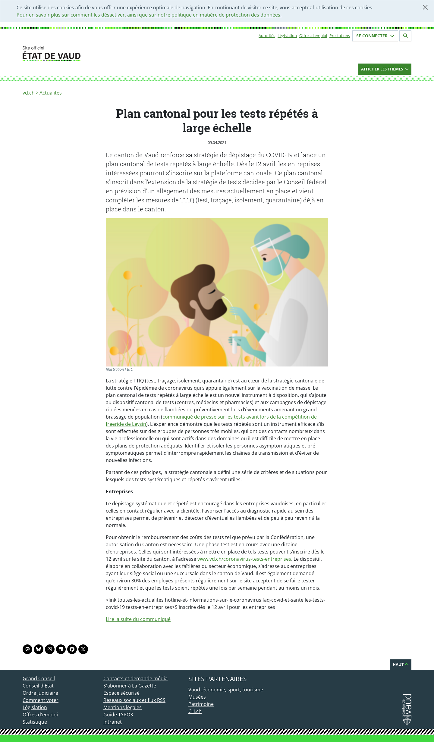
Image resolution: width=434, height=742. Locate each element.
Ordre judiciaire (40, 693)
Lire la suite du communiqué (138, 619)
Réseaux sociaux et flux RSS (134, 700)
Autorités (267, 35)
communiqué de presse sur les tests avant (211, 416)
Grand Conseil (39, 678)
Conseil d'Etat (38, 685)
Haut (401, 664)
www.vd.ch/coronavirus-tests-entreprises (244, 559)
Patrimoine (201, 704)
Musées (197, 697)
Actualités (50, 92)
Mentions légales (122, 707)
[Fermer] (425, 7)
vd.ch (29, 92)
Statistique (35, 722)
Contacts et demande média (135, 678)
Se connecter (375, 36)
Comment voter (40, 700)
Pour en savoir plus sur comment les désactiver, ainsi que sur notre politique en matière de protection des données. (149, 14)
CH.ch (195, 711)
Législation (287, 35)
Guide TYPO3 (118, 714)
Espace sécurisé (121, 693)
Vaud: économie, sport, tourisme (225, 689)
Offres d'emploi (313, 35)
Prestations (339, 35)
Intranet (112, 722)
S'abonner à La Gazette (129, 685)
